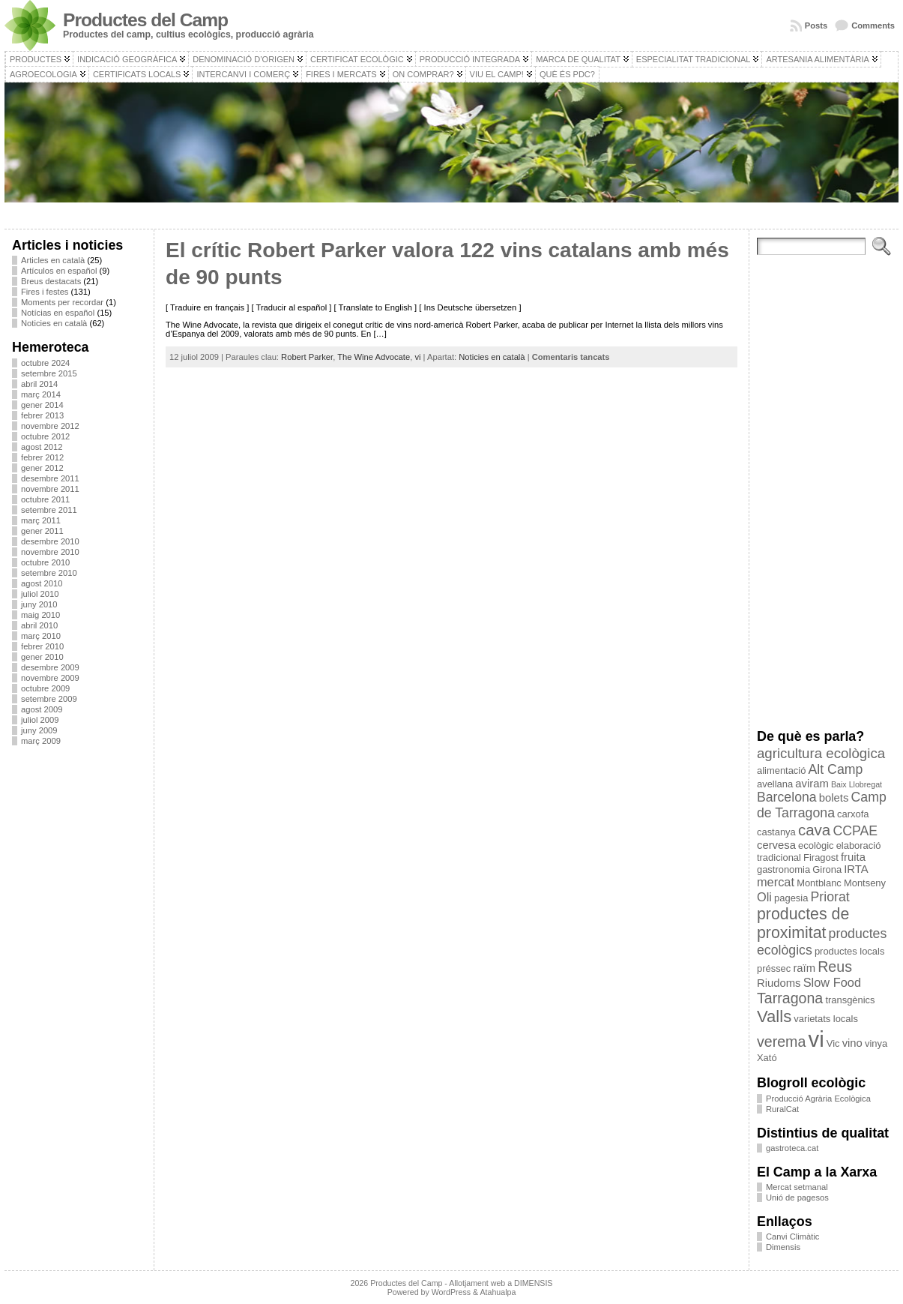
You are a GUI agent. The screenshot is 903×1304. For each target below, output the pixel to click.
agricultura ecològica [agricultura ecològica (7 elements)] (821, 753)
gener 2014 (42, 404)
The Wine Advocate (373, 356)
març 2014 (41, 394)
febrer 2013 (42, 415)
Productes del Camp (145, 20)
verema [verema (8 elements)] (781, 1041)
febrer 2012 (42, 457)
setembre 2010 (49, 572)
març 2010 (41, 635)
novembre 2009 (50, 677)
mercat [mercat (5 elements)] (775, 882)
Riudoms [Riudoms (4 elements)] (779, 983)
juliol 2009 (39, 719)
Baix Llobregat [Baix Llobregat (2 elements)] (856, 784)
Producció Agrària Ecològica (818, 1098)
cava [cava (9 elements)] (814, 829)
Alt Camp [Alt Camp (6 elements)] (836, 769)
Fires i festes (44, 291)
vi (417, 356)
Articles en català (53, 260)
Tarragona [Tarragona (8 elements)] (790, 998)
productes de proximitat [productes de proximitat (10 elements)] (803, 923)
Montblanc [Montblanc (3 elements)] (819, 883)
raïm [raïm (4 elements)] (804, 968)
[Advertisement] (79, 982)
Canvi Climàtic (793, 1236)
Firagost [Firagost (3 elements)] (821, 857)
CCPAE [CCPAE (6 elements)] (855, 830)
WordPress (451, 1292)
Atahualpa (498, 1292)
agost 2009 (41, 709)
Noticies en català (54, 323)
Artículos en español (59, 270)
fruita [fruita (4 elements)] (853, 857)
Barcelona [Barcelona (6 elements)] (787, 797)
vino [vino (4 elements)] (852, 1043)
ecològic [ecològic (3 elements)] (815, 845)
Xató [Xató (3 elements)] (767, 1057)
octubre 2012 (45, 436)
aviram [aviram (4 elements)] (812, 784)
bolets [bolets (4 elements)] (834, 798)
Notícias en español (57, 312)
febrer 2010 (42, 646)
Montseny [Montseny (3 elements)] (865, 883)
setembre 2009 (49, 698)
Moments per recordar (62, 302)
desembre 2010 (50, 541)
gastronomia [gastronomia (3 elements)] (783, 869)
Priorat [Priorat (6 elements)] (830, 896)
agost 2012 (41, 446)
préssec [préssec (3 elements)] (774, 968)
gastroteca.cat (792, 1148)
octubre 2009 (45, 688)
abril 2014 (39, 383)
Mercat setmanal (797, 1187)
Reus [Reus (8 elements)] (835, 966)
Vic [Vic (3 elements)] (833, 1043)
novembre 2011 (50, 488)
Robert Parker (307, 356)
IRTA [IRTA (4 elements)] (856, 869)
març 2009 (41, 740)
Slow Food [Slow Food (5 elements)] (832, 982)
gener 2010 (42, 656)
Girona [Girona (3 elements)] (827, 869)
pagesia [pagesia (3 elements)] (791, 898)
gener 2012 (42, 467)
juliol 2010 (39, 593)
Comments (873, 25)
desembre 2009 (50, 667)
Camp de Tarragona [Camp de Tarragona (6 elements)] (822, 805)
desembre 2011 (50, 478)
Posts (816, 25)
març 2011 (41, 520)
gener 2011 (42, 530)
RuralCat (782, 1109)
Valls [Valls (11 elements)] (774, 1016)
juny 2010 (39, 604)
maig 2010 (40, 614)
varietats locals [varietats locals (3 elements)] (826, 1018)
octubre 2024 (45, 362)
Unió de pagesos (797, 1197)
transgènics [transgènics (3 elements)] (850, 1000)
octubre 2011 (45, 499)
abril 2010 (39, 625)
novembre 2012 (50, 425)
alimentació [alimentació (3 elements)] (781, 770)
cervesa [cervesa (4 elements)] (776, 845)
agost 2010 (41, 583)
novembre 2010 (50, 551)
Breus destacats (51, 281)
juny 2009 (39, 730)
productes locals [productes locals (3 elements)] (850, 951)
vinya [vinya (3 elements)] (876, 1043)
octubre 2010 (45, 562)
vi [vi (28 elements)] (816, 1039)
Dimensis (783, 1247)
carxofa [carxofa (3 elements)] (853, 814)
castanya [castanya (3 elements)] (776, 832)
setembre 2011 (49, 509)
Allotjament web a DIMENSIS (500, 1283)
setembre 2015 (49, 373)
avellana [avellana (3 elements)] (775, 784)
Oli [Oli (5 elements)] (764, 897)
